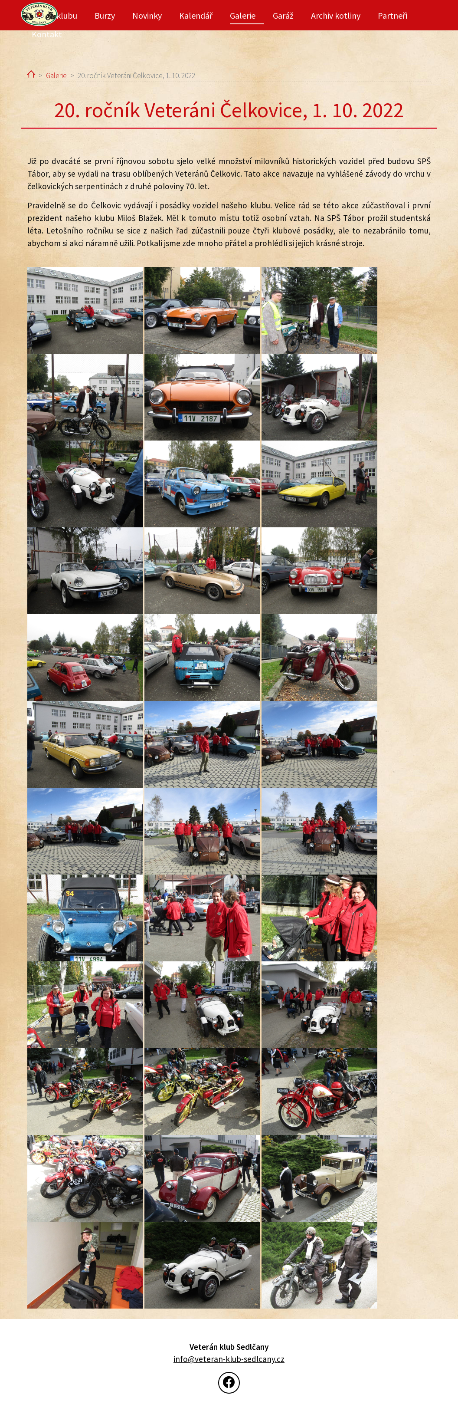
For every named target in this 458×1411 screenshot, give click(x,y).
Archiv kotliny (335, 15)
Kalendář (196, 15)
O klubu (63, 15)
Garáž (283, 15)
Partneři (392, 15)
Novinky (147, 15)
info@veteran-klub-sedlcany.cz (229, 1359)
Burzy (105, 15)
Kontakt (47, 34)
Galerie (242, 15)
